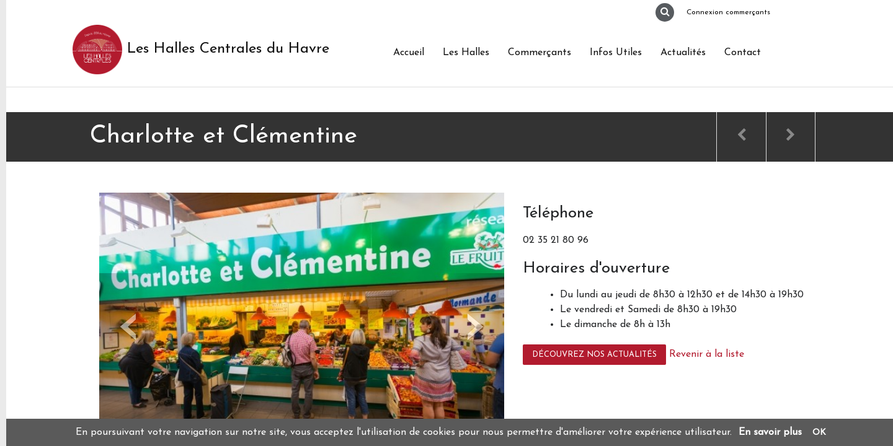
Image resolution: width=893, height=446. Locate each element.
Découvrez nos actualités (594, 355)
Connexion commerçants (728, 12)
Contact (742, 53)
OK (819, 432)
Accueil (408, 53)
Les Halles (466, 53)
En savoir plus (770, 432)
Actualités (683, 53)
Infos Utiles (616, 53)
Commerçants (539, 53)
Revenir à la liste (706, 354)
